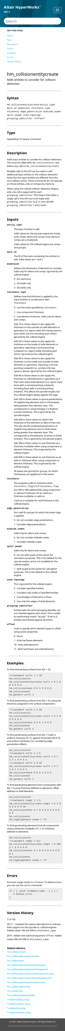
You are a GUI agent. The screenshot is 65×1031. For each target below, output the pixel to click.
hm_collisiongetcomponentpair (23, 956)
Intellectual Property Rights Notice (23, 1026)
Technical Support (49, 1026)
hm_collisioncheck (16, 951)
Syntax (10, 35)
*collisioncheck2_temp (18, 1003)
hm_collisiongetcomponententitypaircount (29, 977)
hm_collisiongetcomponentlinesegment (27, 969)
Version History (14, 61)
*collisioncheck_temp (18, 999)
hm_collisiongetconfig (18, 986)
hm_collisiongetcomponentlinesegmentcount (30, 973)
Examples (11, 53)
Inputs (10, 48)
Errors (10, 57)
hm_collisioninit (15, 990)
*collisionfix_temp (16, 1008)
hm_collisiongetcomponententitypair (26, 964)
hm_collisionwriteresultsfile (21, 995)
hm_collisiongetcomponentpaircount (26, 982)
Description (12, 44)
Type (9, 40)
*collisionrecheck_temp (19, 1012)
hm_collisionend (15, 960)
